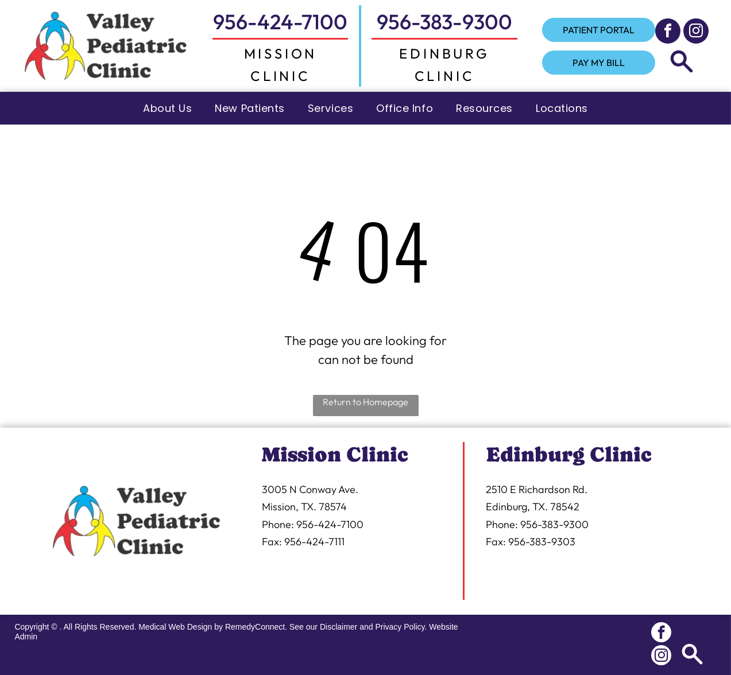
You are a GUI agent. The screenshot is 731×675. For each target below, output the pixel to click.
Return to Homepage (365, 402)
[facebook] (667, 32)
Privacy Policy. (401, 626)
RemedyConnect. (256, 626)
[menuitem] (167, 108)
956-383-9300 (444, 21)
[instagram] (696, 32)
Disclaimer (338, 626)
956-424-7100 (280, 21)
